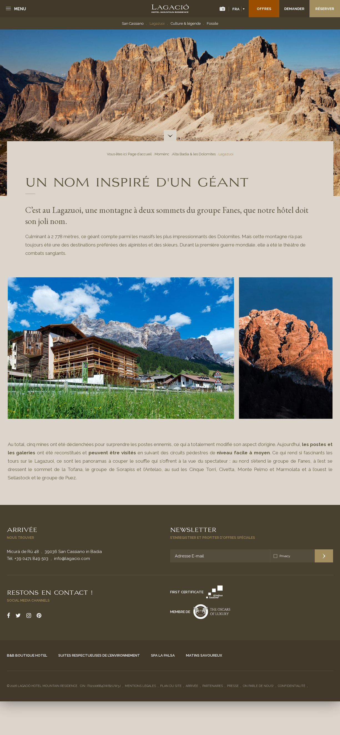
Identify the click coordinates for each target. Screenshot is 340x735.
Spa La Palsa (163, 655)
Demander (294, 9)
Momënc (162, 154)
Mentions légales (140, 686)
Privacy (284, 556)
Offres (264, 9)
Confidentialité (291, 686)
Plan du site (171, 686)
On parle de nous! (258, 686)
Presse (233, 686)
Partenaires (212, 686)
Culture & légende (186, 23)
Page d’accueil (140, 154)
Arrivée (22, 529)
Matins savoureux (204, 655)
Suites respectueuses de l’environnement (99, 655)
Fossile (212, 23)
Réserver (324, 9)
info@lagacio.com (72, 558)
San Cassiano (132, 23)
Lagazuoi (157, 23)
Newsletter (193, 529)
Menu (20, 9)
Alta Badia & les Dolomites (194, 154)
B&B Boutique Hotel (27, 655)
